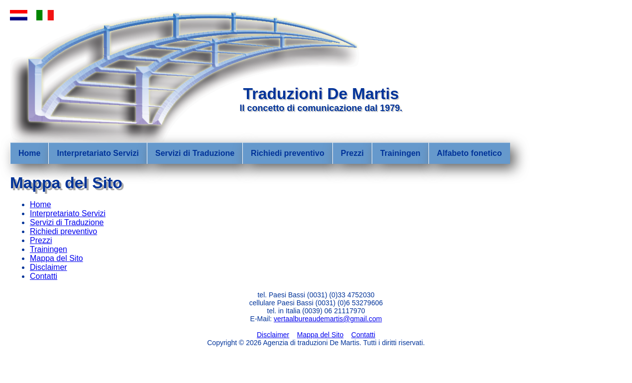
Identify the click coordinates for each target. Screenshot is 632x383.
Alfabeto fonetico (469, 153)
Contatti (43, 276)
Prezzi (352, 153)
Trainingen (400, 153)
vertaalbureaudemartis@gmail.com (328, 319)
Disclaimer (48, 267)
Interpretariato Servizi (98, 153)
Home (29, 153)
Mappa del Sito (56, 258)
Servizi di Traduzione (194, 153)
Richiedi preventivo (287, 153)
